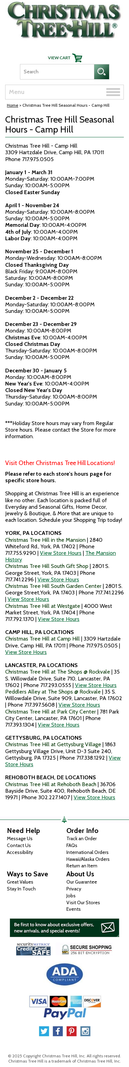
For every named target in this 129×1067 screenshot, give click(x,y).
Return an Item (81, 866)
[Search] (57, 72)
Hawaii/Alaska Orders (88, 859)
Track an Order (81, 838)
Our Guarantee (81, 882)
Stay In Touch (21, 889)
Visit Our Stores (83, 902)
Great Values (20, 882)
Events (73, 909)
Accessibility (20, 852)
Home (12, 105)
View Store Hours (61, 553)
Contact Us (19, 845)
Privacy (73, 889)
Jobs (71, 895)
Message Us (20, 838)
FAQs (71, 845)
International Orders (87, 852)
